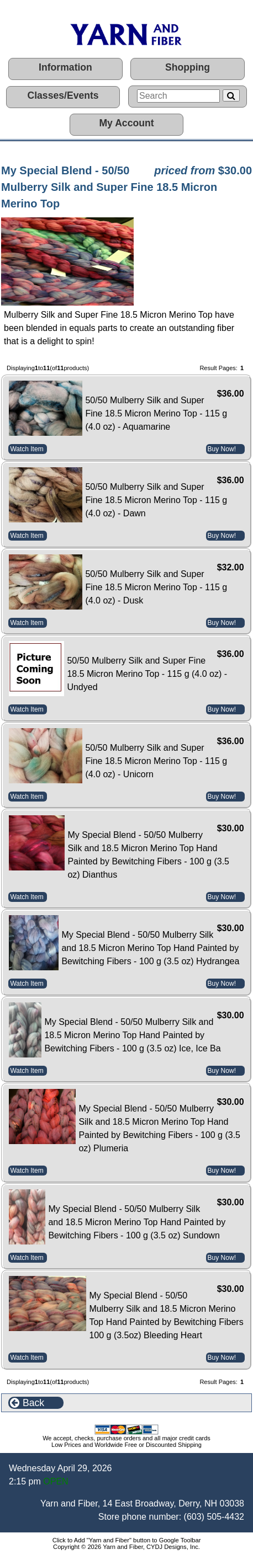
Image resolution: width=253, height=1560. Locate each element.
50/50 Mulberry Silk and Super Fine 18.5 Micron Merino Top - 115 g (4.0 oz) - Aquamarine (156, 413)
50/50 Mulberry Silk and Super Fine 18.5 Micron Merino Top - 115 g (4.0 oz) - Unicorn (156, 761)
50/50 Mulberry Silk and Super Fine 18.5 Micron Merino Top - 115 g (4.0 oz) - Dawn (156, 500)
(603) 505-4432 (214, 1516)
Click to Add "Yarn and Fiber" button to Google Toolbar (126, 1540)
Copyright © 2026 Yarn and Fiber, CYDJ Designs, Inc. (126, 1546)
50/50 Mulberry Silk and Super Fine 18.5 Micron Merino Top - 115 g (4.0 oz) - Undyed (147, 674)
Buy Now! (222, 449)
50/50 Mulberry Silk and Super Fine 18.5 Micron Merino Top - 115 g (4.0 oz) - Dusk (156, 587)
